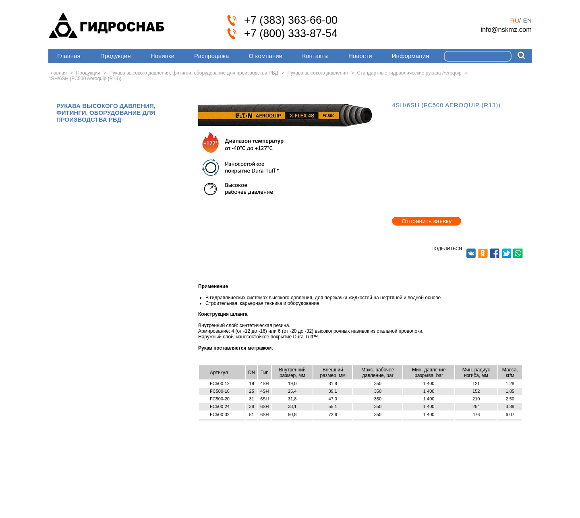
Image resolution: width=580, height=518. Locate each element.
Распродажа (211, 55)
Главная (69, 55)
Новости (360, 55)
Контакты (315, 55)
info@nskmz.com (506, 29)
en (527, 20)
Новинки (162, 55)
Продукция (115, 55)
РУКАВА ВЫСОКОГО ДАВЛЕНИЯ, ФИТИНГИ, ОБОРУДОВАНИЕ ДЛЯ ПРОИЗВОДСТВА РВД (105, 112)
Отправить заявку (427, 221)
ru (514, 20)
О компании (266, 55)
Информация (410, 55)
